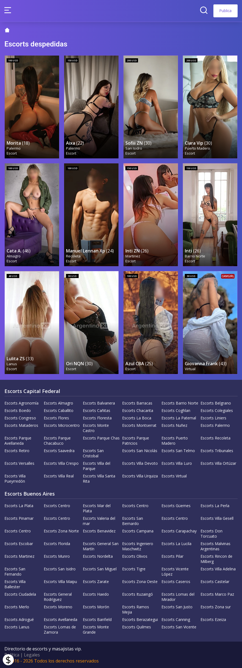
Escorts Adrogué (19, 619)
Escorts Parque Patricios (135, 440)
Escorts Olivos (134, 556)
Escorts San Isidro (60, 568)
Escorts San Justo (177, 606)
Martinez (132, 256)
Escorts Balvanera (99, 403)
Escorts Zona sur (215, 606)
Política (11, 655)
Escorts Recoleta (215, 438)
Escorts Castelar (214, 581)
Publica (225, 10)
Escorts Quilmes (136, 626)
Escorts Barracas (137, 403)
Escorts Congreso (20, 417)
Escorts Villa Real (59, 476)
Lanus (12, 363)
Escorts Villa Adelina (218, 568)
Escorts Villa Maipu (60, 581)
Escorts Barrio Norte (179, 403)
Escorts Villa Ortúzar (218, 463)
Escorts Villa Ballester (15, 584)
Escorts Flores (56, 417)
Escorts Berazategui (140, 619)
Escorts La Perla (214, 505)
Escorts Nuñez (174, 425)
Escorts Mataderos (21, 425)
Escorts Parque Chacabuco (57, 440)
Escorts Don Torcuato (211, 533)
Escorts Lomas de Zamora (60, 629)
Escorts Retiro (16, 450)
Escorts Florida (57, 543)
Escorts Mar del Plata (97, 508)
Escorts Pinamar (19, 518)
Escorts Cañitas (96, 410)
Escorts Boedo (17, 410)
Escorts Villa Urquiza (140, 476)
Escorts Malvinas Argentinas (215, 546)
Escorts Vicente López (175, 571)
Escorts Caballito (58, 410)
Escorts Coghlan (175, 410)
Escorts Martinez (19, 556)
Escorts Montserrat (139, 425)
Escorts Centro (57, 505)
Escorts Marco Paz (217, 594)
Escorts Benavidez (99, 531)
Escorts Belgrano (215, 403)
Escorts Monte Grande (96, 629)
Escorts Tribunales (216, 450)
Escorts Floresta (97, 417)
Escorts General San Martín (101, 546)
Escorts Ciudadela (20, 594)
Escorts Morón (96, 606)
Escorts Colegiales (216, 410)
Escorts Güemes (176, 505)
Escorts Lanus (16, 626)
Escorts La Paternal (178, 417)
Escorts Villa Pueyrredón (15, 478)
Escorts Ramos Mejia (135, 609)
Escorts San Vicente (178, 626)
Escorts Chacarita (137, 410)
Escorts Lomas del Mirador (177, 597)
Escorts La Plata (18, 505)
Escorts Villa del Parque (96, 466)
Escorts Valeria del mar (99, 521)
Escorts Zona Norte (61, 531)
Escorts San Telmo (178, 450)
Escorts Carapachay (179, 531)
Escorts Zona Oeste (140, 581)
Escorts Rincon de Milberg (216, 559)
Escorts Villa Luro (176, 463)
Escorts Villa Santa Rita (99, 478)
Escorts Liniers (213, 417)
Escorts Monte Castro (96, 428)
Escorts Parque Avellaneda (17, 440)
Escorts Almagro (58, 403)
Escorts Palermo (215, 425)
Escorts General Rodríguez (58, 597)
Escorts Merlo (16, 606)
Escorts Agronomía (21, 403)
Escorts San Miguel (100, 568)
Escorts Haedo (96, 594)
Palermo (14, 148)
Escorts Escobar (18, 543)
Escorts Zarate (96, 581)
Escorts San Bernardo (132, 521)
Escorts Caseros (175, 581)
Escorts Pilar (172, 556)
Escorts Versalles (19, 463)
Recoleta (73, 256)
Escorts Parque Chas (101, 438)
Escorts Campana (137, 531)
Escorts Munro (57, 556)
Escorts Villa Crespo (61, 463)
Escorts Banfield (97, 619)
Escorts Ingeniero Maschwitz (137, 546)
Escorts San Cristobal (93, 453)
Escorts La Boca (136, 417)
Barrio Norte (195, 256)
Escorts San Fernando (14, 571)
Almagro (14, 256)
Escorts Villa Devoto (140, 463)
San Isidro (133, 148)
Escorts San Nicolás (139, 450)
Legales (32, 655)
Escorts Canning (175, 619)
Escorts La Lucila (176, 543)
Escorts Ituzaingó (137, 594)
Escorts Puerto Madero (174, 440)
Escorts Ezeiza (213, 619)
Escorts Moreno (58, 606)
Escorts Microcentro (62, 425)
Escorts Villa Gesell (216, 518)
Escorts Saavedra (59, 450)
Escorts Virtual (174, 476)
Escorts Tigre (133, 568)
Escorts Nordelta (98, 556)
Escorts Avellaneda (60, 619)
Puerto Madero (197, 148)
